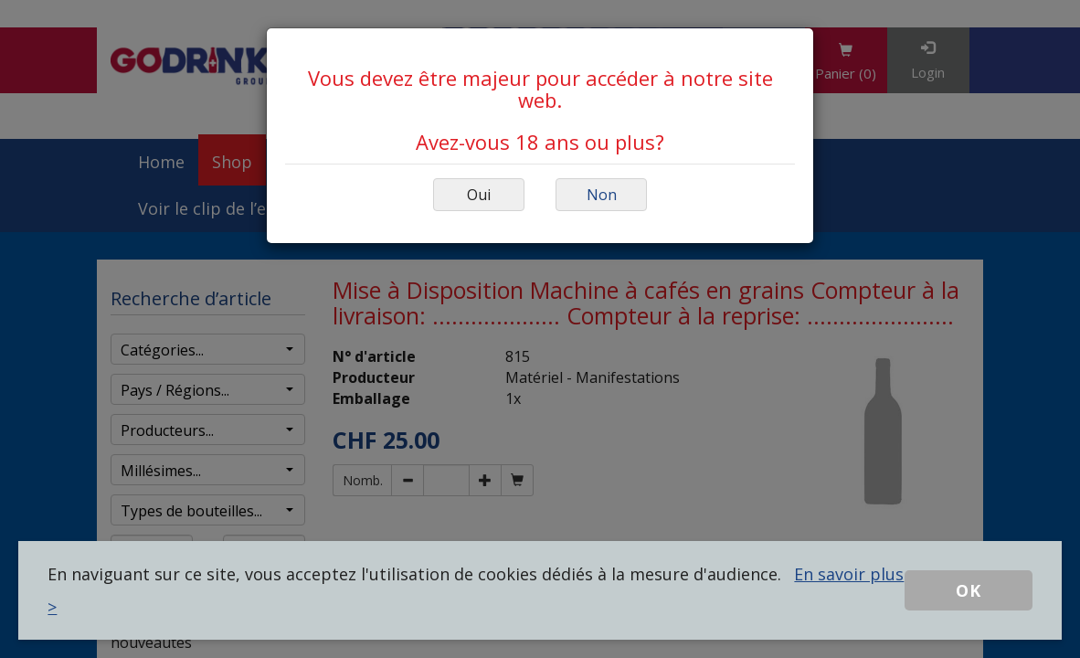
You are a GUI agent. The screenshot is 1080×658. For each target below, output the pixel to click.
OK (968, 590)
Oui (479, 195)
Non (602, 195)
